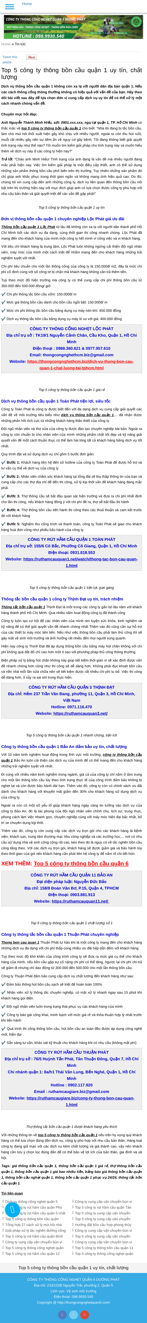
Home (6, 44)
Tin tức (20, 44)
